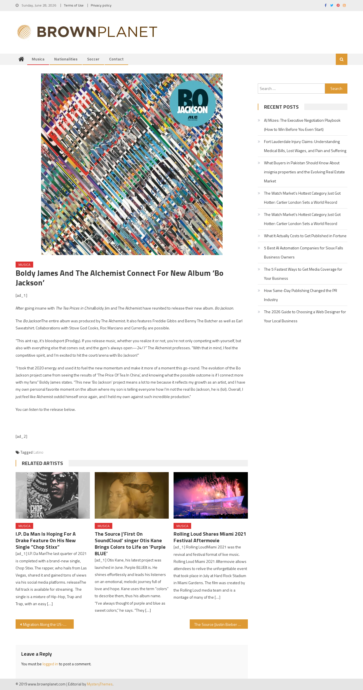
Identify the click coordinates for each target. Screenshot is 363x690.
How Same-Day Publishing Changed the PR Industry (300, 295)
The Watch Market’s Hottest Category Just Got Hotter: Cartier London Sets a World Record (302, 197)
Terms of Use (74, 5)
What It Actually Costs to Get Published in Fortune (305, 236)
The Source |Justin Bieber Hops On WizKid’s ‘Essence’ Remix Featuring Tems (221, 625)
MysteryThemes (100, 684)
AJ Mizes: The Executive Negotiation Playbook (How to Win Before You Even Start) (302, 124)
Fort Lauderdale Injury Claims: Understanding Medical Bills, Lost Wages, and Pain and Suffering (305, 146)
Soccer (93, 59)
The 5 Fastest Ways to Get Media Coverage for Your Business (303, 273)
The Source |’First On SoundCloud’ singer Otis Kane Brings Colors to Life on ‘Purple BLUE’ (130, 544)
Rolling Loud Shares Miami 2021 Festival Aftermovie (210, 537)
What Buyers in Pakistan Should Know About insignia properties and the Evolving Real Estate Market (304, 172)
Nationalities (65, 59)
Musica (38, 59)
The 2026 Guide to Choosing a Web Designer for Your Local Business (305, 316)
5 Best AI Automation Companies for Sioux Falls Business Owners (303, 252)
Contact (116, 59)
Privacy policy (101, 5)
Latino (38, 452)
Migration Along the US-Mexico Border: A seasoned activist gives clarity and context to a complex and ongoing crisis (48, 625)
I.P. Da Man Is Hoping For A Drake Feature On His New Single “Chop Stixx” (46, 540)
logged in (50, 664)
